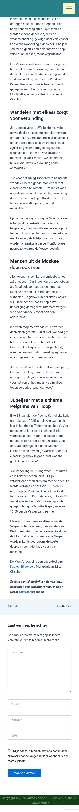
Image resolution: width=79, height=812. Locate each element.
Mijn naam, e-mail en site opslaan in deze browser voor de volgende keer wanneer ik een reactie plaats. (38, 756)
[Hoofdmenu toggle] (69, 8)
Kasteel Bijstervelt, (22, 567)
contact (24, 592)
